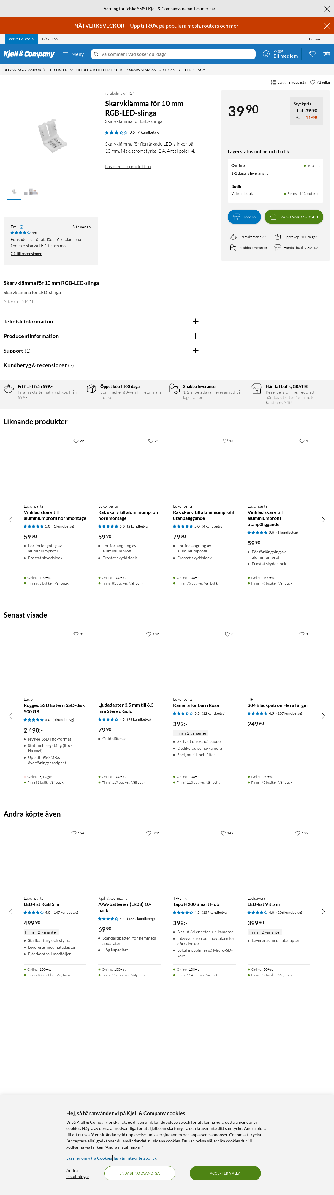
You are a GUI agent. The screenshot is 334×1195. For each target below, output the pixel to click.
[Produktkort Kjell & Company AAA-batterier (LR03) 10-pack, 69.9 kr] (129, 1038)
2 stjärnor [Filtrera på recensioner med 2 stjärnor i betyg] (73, 437)
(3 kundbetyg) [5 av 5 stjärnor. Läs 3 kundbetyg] (287, 712)
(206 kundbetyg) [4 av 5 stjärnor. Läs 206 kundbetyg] (289, 1092)
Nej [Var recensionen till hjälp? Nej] (190, 518)
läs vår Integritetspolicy (135, 1158)
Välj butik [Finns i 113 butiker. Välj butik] (213, 961)
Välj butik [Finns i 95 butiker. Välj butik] (285, 961)
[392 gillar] (152, 1012)
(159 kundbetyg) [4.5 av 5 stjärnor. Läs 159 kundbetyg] (215, 1092)
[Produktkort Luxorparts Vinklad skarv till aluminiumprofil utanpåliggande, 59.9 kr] (279, 646)
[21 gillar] (153, 619)
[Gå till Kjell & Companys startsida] (31, 54)
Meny (73, 54)
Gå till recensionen (26, 253)
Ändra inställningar (77, 1173)
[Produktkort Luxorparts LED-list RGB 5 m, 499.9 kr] (55, 1038)
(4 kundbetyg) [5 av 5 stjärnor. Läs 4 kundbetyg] (213, 705)
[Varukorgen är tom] (327, 53)
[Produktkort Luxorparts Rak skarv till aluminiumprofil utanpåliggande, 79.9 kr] (204, 646)
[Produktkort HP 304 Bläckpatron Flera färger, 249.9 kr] (279, 839)
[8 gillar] (303, 813)
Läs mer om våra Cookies (89, 1158)
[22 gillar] (78, 619)
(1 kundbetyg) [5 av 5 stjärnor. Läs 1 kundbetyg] (63, 705)
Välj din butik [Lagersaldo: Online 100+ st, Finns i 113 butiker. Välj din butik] (242, 193)
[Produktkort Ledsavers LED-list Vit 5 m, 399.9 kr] (279, 1038)
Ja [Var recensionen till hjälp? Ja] (178, 518)
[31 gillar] (78, 813)
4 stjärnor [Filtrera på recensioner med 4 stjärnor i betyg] (73, 418)
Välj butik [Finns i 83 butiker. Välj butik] (62, 762)
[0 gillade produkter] (312, 53)
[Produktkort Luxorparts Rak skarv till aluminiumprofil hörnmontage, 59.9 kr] (129, 646)
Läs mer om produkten (128, 166)
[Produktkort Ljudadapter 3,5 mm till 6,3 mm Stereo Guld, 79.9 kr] (129, 839)
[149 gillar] (227, 1012)
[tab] (21, 39)
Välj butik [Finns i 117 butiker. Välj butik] (138, 961)
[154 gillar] (77, 1012)
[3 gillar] (229, 813)
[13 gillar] (228, 619)
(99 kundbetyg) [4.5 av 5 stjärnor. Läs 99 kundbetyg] (139, 898)
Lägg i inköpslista (288, 83)
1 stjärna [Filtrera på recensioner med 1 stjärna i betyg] (72, 446)
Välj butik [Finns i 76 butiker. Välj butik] (211, 762)
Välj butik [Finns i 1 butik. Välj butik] (57, 961)
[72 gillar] (320, 82)
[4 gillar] (303, 619)
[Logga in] (280, 53)
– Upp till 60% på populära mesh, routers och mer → (160, 25)
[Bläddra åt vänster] (11, 699)
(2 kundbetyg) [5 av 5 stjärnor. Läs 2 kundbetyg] (138, 705)
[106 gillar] (301, 1012)
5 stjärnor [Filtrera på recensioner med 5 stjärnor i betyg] (73, 409)
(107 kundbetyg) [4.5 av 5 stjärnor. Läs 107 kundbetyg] (289, 893)
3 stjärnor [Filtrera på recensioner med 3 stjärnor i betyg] (73, 427)
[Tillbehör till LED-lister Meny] (126, 70)
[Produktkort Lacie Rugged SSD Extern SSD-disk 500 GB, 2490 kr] (55, 839)
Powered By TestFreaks (174, 538)
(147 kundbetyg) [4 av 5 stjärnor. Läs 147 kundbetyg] (65, 1092)
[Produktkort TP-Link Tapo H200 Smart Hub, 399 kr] (204, 1038)
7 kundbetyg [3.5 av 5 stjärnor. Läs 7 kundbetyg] (148, 132)
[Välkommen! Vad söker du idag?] (177, 54)
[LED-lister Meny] (72, 70)
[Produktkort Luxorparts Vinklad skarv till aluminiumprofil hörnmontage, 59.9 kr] (55, 646)
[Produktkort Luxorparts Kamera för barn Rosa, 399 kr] (204, 839)
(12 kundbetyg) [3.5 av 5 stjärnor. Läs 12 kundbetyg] (214, 893)
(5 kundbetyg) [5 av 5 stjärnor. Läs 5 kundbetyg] (63, 899)
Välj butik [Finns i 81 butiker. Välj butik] (136, 762)
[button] (14, 192)
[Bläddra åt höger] (323, 699)
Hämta (244, 216)
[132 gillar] (152, 813)
